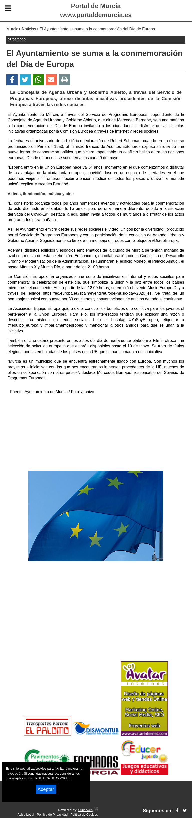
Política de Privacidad (52, 814)
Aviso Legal (26, 814)
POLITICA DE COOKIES (53, 778)
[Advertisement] (96, 433)
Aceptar (46, 789)
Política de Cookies (84, 814)
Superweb (85, 810)
